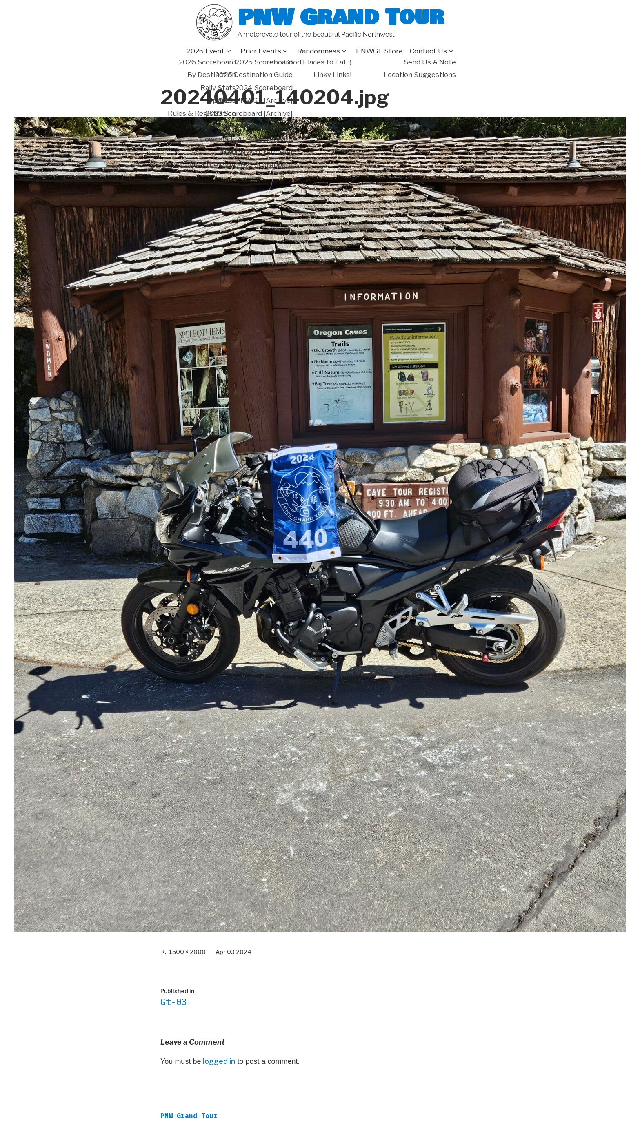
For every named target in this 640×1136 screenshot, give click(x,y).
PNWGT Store (379, 51)
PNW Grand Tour (341, 17)
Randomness (318, 51)
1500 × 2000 (187, 951)
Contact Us (428, 51)
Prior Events (260, 51)
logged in (219, 1061)
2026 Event (205, 51)
